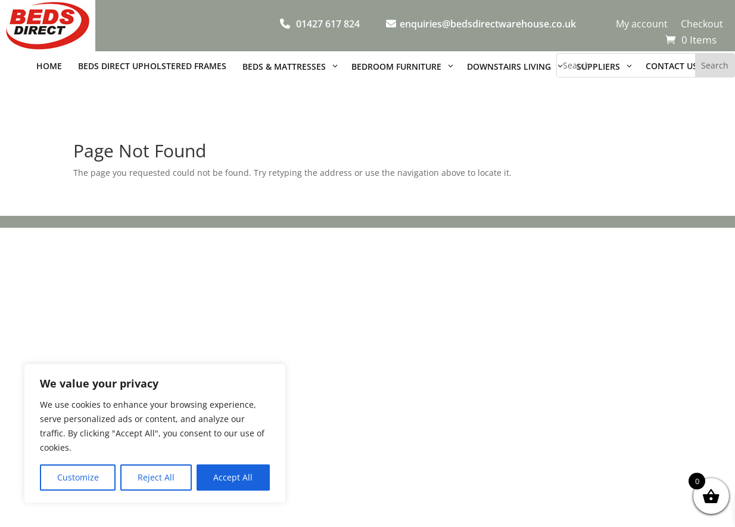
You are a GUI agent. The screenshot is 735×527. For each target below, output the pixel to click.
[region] (155, 433)
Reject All (156, 477)
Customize (78, 477)
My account (642, 25)
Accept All (233, 477)
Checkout (702, 25)
